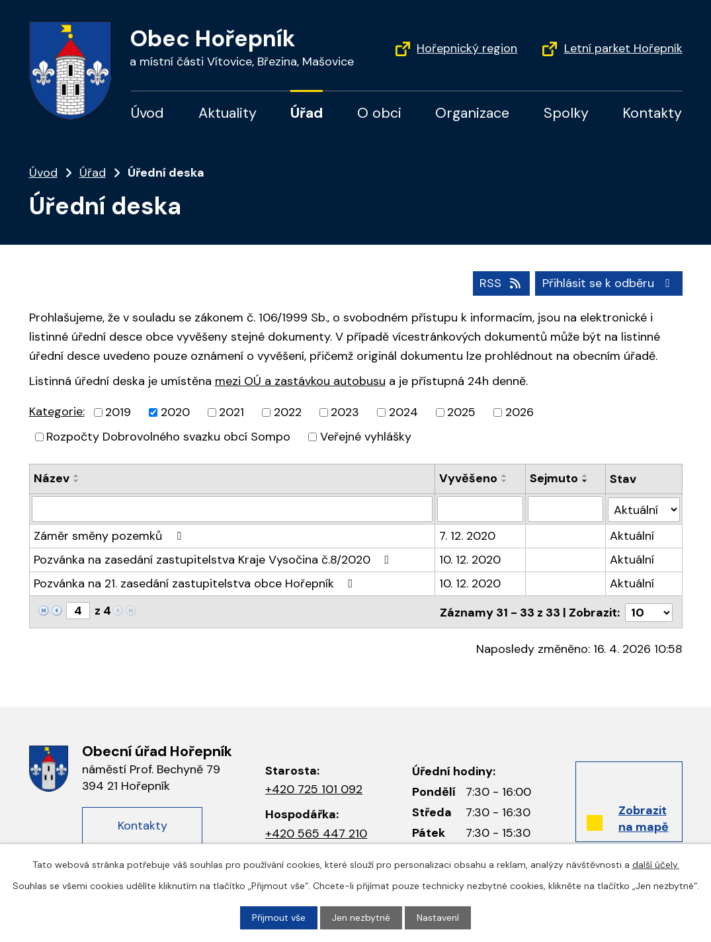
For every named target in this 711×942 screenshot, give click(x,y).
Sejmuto (554, 478)
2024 (403, 412)
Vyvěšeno (468, 478)
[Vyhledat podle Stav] (643, 508)
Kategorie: (57, 411)
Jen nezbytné (361, 917)
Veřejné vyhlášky (365, 437)
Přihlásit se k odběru (608, 283)
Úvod (147, 113)
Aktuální (632, 535)
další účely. (655, 865)
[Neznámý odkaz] (43, 609)
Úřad (306, 113)
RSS (501, 283)
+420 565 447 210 (316, 831)
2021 (231, 412)
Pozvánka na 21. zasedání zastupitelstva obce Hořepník (196, 583)
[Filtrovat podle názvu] (232, 508)
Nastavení (438, 917)
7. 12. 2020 (467, 535)
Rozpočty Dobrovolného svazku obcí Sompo (168, 437)
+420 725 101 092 (313, 788)
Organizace (472, 113)
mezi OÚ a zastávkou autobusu (300, 381)
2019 (118, 412)
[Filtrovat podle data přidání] (480, 508)
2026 (519, 412)
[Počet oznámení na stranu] (649, 610)
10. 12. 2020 (470, 559)
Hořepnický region (467, 48)
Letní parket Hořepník (623, 48)
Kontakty (652, 113)
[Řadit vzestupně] (76, 475)
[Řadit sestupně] (76, 481)
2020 (175, 412)
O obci (379, 113)
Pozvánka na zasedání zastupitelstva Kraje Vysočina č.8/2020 (214, 559)
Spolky (566, 113)
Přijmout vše (279, 917)
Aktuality (227, 113)
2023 (345, 412)
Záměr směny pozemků (110, 535)
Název (51, 478)
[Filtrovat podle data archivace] (565, 508)
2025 (461, 412)
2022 (288, 412)
